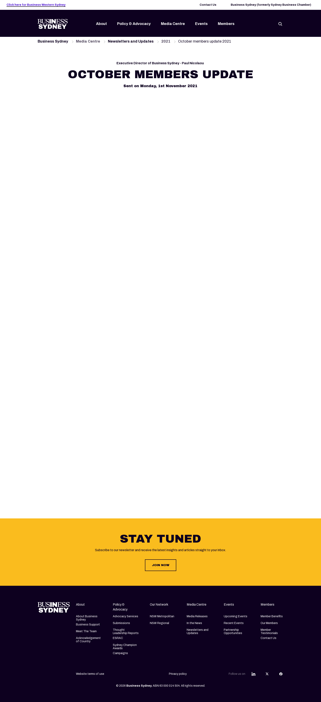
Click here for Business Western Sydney (36, 4)
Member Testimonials (269, 631)
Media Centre (173, 24)
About (101, 24)
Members (226, 24)
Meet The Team (86, 631)
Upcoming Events (235, 616)
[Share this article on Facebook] (281, 674)
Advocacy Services (125, 616)
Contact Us (208, 4)
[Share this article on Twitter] (267, 674)
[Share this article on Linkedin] (253, 674)
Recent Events (234, 623)
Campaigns (120, 653)
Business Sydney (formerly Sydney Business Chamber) (271, 4)
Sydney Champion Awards (125, 646)
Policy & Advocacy (134, 24)
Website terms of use (90, 673)
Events (201, 24)
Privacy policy (178, 673)
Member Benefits (272, 616)
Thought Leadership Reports (126, 631)
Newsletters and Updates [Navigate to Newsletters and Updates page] (131, 41)
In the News (194, 623)
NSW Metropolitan (162, 616)
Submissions (121, 623)
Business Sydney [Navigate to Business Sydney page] (53, 41)
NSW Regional (159, 623)
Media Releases (197, 616)
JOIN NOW (160, 565)
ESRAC (118, 638)
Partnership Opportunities (233, 631)
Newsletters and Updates (197, 631)
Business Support (88, 624)
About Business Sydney (86, 618)
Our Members (269, 623)
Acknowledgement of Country (88, 640)
